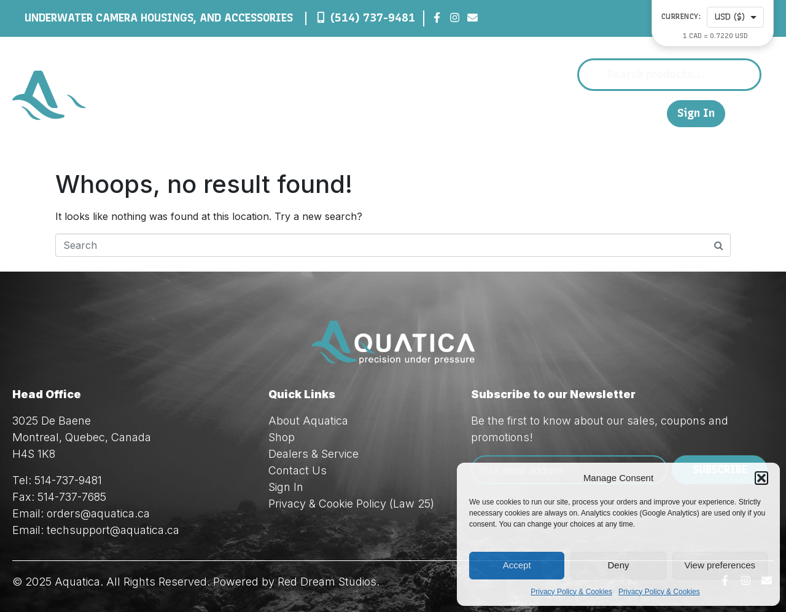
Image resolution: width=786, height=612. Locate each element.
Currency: (681, 17)
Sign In (696, 113)
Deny (618, 565)
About (370, 113)
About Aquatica (308, 420)
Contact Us (607, 112)
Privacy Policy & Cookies (571, 591)
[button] (761, 478)
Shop (425, 113)
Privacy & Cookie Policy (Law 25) (351, 503)
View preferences (720, 565)
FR (651, 112)
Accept (517, 565)
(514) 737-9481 (372, 18)
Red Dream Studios (327, 581)
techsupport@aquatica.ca (113, 530)
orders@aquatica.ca (98, 513)
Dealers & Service (512, 113)
